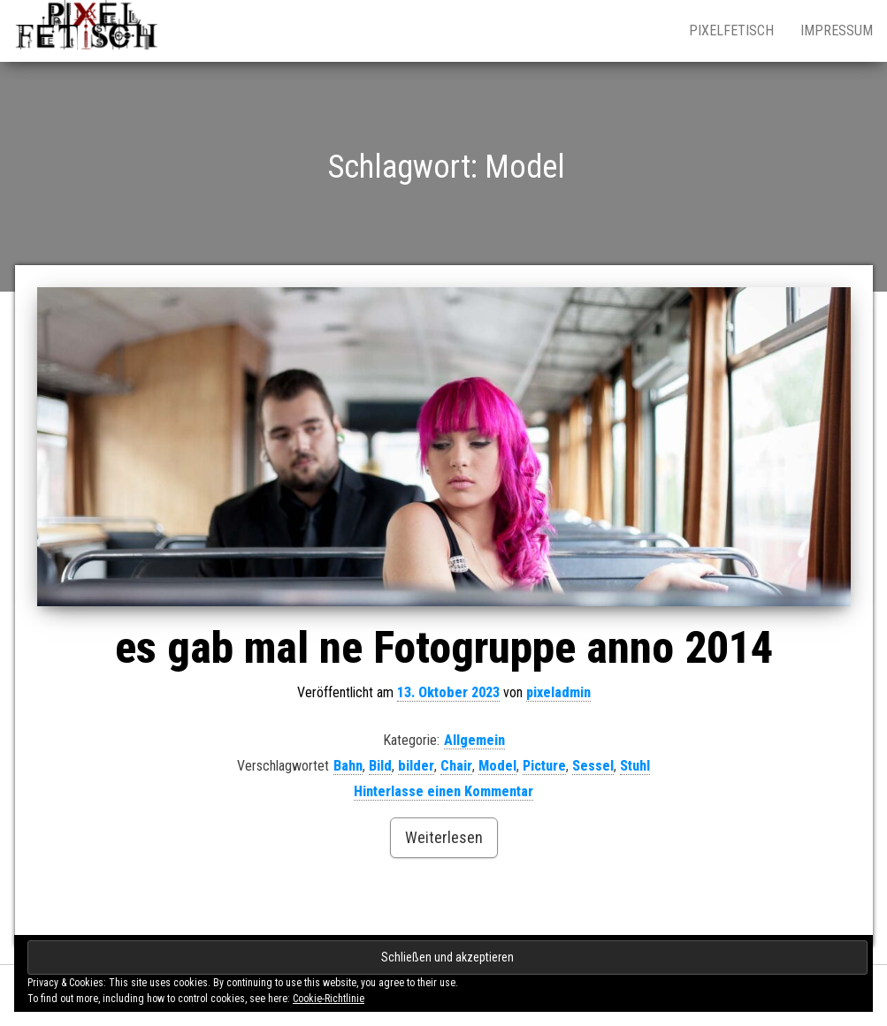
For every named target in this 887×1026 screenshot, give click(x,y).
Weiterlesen (444, 837)
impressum (836, 30)
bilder (416, 765)
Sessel (593, 765)
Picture (544, 765)
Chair (456, 765)
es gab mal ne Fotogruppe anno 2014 (444, 647)
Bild (380, 765)
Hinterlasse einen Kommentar (443, 791)
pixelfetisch (731, 30)
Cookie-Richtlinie (328, 998)
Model (497, 765)
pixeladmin (558, 692)
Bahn (348, 765)
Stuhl (635, 765)
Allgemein (474, 740)
